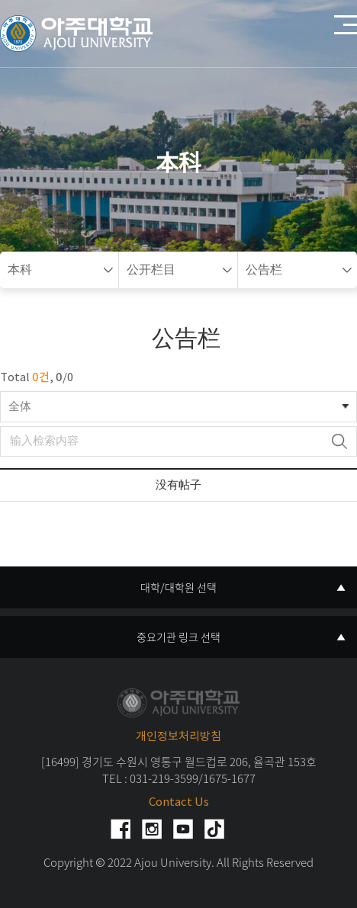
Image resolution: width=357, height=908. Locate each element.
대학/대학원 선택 (178, 587)
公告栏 (264, 270)
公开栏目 (151, 270)
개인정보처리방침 (178, 736)
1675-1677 (229, 778)
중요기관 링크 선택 (178, 636)
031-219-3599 (164, 778)
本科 (20, 270)
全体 (19, 406)
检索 (339, 441)
